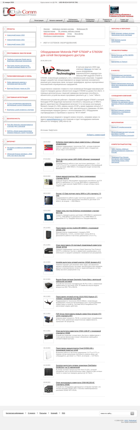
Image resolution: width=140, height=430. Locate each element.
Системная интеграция (17, 97)
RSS (63, 413)
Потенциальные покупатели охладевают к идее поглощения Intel (122, 76)
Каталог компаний (56, 20)
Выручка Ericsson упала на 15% (18, 88)
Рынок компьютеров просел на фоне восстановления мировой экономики (122, 85)
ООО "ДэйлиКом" (130, 420)
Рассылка (42, 413)
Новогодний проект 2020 (16, 44)
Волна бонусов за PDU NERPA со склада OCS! (122, 56)
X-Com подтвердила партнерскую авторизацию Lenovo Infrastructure (19, 104)
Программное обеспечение (19, 53)
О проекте (31, 413)
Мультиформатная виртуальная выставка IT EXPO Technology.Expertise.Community (122, 133)
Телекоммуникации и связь (19, 76)
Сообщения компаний (121, 96)
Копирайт (54, 413)
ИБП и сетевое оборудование (60, 43)
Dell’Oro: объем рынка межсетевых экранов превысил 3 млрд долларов (20, 131)
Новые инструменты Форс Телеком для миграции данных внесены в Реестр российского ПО (122, 102)
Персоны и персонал (120, 28)
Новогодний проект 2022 (16, 35)
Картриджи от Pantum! (119, 61)
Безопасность (13, 118)
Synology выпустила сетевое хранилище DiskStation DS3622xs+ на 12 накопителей (76, 366)
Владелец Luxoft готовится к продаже (20, 110)
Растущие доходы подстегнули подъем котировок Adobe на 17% (19, 66)
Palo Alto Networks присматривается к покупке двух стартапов (20, 125)
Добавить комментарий (96, 135)
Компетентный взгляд (121, 144)
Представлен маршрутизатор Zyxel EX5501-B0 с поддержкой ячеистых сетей (75, 349)
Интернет (11, 141)
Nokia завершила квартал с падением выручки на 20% (17, 83)
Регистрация (38, 20)
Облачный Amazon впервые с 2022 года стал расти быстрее (19, 154)
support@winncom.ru (54, 119)
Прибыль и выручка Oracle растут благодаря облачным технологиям (19, 60)
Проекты (11, 29)
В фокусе (115, 70)
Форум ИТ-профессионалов (121, 127)
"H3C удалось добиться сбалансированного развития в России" (122, 150)
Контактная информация (15, 413)
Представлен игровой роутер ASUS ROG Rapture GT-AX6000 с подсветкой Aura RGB (77, 298)
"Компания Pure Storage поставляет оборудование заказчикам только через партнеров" (120, 159)
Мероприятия (117, 122)
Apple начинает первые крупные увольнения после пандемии (123, 34)
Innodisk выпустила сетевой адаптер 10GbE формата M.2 (78, 262)
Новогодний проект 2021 (16, 40)
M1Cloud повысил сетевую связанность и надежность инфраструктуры (120, 111)
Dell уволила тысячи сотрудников (118, 40)
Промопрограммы (119, 50)
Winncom (87, 69)
